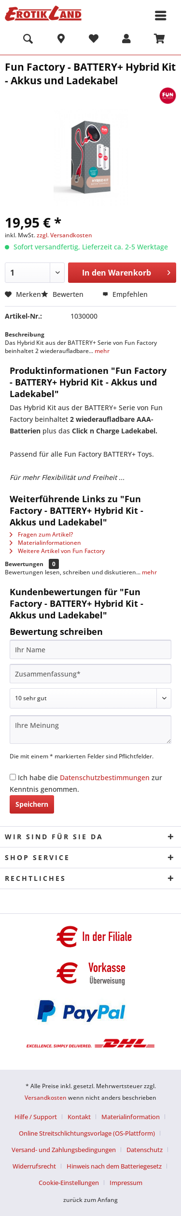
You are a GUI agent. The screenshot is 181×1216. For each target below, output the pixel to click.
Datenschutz (144, 1149)
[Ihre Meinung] (90, 729)
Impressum (126, 1182)
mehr (101, 351)
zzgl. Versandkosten (64, 235)
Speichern (31, 804)
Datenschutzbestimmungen (105, 777)
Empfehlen (125, 294)
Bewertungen (24, 564)
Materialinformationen (45, 543)
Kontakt (79, 1116)
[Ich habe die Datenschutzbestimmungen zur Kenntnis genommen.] (13, 777)
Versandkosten (46, 1097)
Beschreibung (24, 334)
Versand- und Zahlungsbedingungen (64, 1149)
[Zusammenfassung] (90, 673)
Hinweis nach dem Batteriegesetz (114, 1166)
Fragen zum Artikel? (41, 534)
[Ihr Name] (90, 649)
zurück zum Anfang (90, 1200)
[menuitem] (28, 40)
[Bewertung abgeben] (90, 698)
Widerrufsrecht (34, 1166)
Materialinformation (130, 1116)
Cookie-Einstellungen (69, 1182)
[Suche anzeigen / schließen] (28, 40)
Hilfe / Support (35, 1116)
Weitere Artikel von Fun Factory (57, 551)
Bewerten (63, 294)
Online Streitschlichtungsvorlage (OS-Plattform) (87, 1133)
